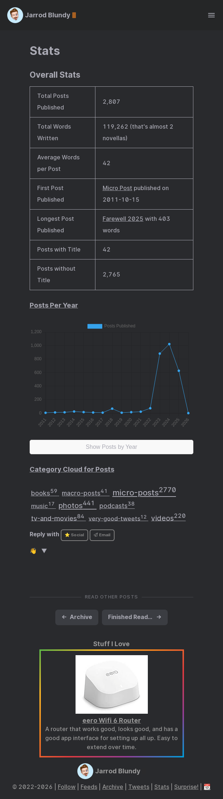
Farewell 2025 (123, 218)
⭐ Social (74, 534)
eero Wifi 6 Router (111, 720)
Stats (45, 51)
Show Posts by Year (111, 447)
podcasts (117, 505)
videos (168, 517)
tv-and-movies (58, 517)
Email (102, 534)
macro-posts (86, 492)
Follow (67, 786)
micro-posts (144, 491)
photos (78, 505)
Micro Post (117, 188)
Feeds (89, 786)
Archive (112, 786)
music (43, 505)
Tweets (138, 786)
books (45, 492)
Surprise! (186, 786)
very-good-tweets (118, 518)
